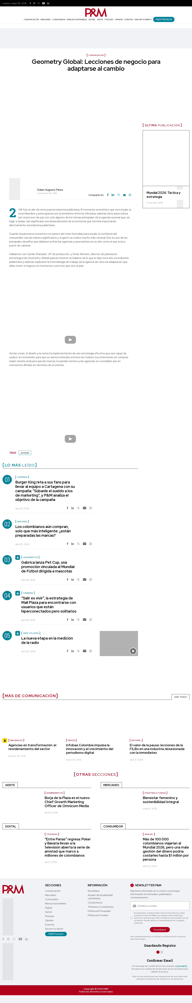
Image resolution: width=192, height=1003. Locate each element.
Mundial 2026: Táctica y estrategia (163, 195)
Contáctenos (95, 902)
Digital (92, 19)
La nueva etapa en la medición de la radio (47, 640)
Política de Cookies (98, 915)
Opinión (119, 19)
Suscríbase (94, 891)
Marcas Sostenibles (77, 19)
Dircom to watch (143, 19)
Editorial (136, 740)
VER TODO (180, 697)
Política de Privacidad (99, 911)
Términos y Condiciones (101, 906)
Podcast (109, 19)
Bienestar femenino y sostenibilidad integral (161, 800)
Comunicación (31, 19)
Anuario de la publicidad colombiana (100, 897)
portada (25, 452)
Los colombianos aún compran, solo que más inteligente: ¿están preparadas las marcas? (43, 531)
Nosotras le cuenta (155, 793)
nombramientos (54, 793)
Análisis (149, 834)
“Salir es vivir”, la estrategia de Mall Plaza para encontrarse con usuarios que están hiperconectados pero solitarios (48, 605)
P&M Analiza (16, 740)
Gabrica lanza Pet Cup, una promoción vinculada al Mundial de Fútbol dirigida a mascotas (47, 567)
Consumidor (58, 19)
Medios (71, 740)
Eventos (129, 19)
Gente (100, 19)
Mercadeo (46, 19)
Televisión (51, 834)
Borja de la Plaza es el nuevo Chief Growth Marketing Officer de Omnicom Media (67, 802)
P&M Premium (164, 19)
